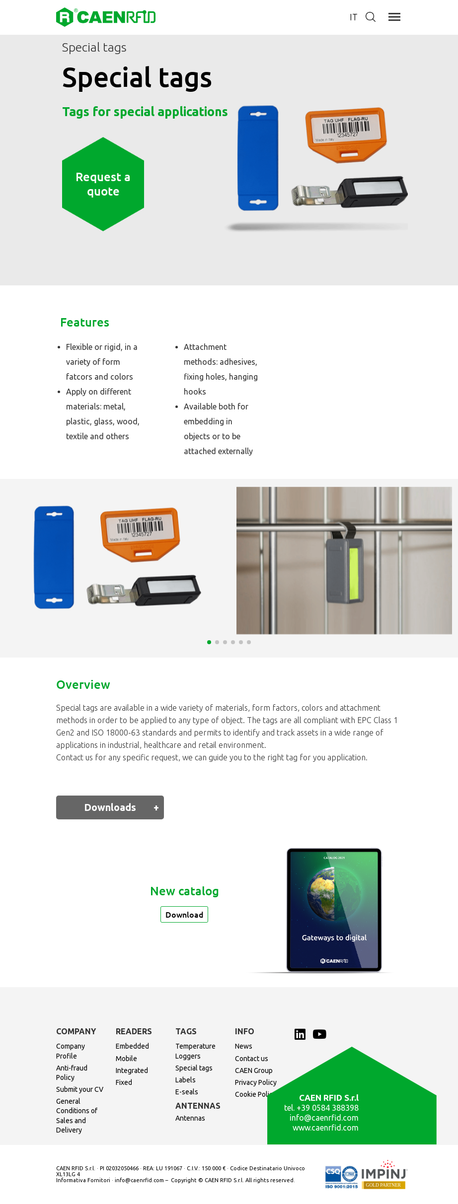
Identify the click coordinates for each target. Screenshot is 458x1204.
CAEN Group (254, 1070)
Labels (185, 1080)
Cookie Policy (255, 1094)
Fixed (124, 1082)
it (354, 17)
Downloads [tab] (110, 807)
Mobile (126, 1059)
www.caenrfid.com (326, 1127)
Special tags (194, 1068)
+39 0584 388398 (328, 1107)
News (243, 1046)
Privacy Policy (256, 1082)
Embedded (132, 1046)
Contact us (251, 1059)
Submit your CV (79, 1089)
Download (184, 914)
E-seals (186, 1092)
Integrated (132, 1070)
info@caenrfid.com (324, 1117)
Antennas (190, 1118)
